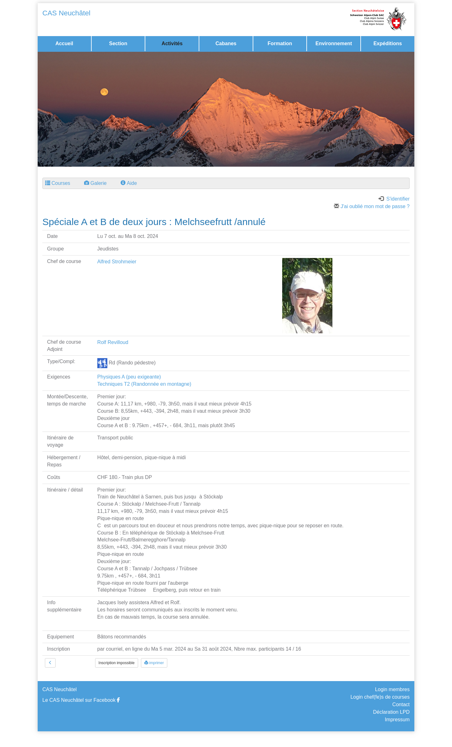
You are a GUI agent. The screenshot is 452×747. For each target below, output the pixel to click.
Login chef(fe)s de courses (380, 697)
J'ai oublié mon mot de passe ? (372, 206)
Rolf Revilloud (112, 342)
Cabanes (226, 43)
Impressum (397, 719)
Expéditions (388, 43)
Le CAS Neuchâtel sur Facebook (81, 700)
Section (118, 43)
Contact (401, 704)
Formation (279, 43)
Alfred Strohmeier (117, 261)
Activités (172, 43)
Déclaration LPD (391, 712)
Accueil (64, 43)
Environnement (333, 43)
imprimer (154, 663)
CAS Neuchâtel (66, 13)
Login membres (392, 689)
